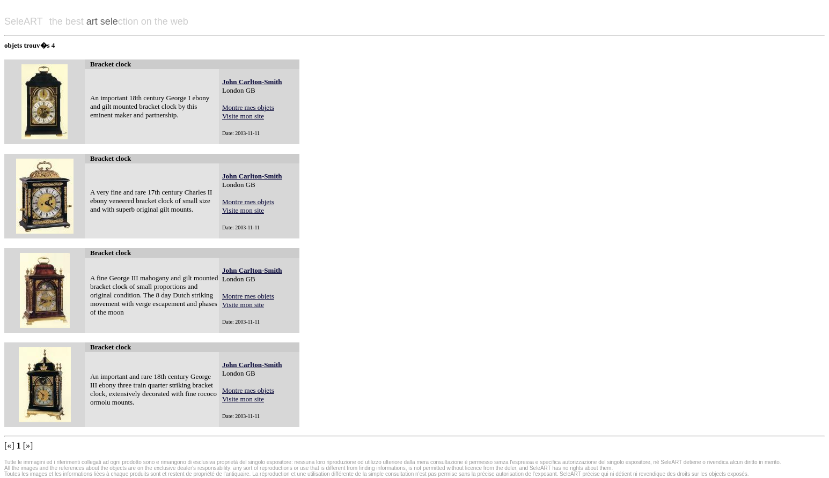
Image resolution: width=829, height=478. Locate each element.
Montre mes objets (248, 107)
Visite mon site (243, 116)
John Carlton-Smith (252, 82)
